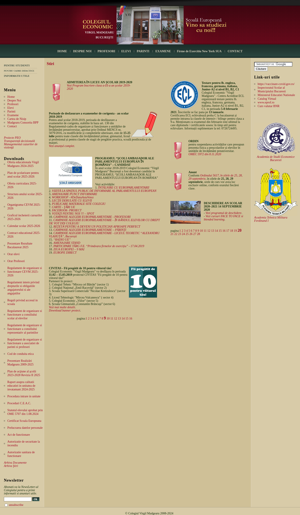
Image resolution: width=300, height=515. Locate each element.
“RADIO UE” (62, 239)
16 (130, 318)
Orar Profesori (16, 261)
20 (239, 230)
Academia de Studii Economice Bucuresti (276, 158)
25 (187, 234)
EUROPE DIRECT (65, 252)
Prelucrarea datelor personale (25, 427)
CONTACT (235, 51)
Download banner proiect (64, 310)
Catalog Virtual (267, 98)
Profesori (12, 104)
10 (108, 318)
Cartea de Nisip (16, 119)
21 (171, 234)
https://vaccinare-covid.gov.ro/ (276, 84)
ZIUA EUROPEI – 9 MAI (68, 249)
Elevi (10, 107)
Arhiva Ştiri (11, 466)
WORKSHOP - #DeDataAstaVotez (73, 197)
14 (123, 318)
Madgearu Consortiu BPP (23, 122)
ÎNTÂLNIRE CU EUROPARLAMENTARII (123, 187)
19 (235, 230)
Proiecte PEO (12, 137)
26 (191, 234)
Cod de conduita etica (20, 353)
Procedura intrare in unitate (23, 396)
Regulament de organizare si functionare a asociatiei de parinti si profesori (24, 343)
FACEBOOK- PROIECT (67, 210)
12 (115, 318)
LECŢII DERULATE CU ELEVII (72, 200)
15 (126, 318)
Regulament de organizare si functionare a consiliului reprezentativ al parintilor (24, 329)
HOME (62, 51)
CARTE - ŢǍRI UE (63, 207)
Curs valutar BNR (268, 106)
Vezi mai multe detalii (62, 307)
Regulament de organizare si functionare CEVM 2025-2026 (24, 271)
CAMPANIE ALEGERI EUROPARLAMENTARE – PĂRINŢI (89, 229)
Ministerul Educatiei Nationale (276, 95)
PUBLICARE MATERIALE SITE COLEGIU (79, 203)
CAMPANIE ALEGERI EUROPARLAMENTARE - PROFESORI (92, 216)
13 (119, 318)
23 (179, 234)
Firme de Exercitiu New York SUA (199, 51)
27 (194, 234)
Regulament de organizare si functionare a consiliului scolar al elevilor (24, 314)
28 (198, 234)
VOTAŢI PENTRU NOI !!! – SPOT (73, 213)
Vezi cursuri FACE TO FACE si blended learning (223, 218)
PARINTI (143, 51)
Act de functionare (18, 434)
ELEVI (126, 51)
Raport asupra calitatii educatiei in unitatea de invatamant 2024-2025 (21, 385)
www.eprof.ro (266, 102)
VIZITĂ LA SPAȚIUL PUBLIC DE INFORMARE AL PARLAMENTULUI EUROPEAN (104, 190)
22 (175, 234)
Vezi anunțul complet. (62, 146)
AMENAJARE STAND (66, 242)
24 (183, 234)
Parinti (11, 111)
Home (11, 96)
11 (111, 318)
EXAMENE (163, 51)
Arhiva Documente (15, 462)
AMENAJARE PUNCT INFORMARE (74, 194)
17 (227, 230)
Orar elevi (13, 254)
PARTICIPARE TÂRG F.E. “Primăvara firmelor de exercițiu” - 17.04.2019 (98, 246)
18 (231, 230)
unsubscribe (16, 505)
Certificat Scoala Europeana (24, 420)
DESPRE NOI (82, 51)
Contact (12, 126)
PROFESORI (106, 51)
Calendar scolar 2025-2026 (23, 226)
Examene (13, 115)
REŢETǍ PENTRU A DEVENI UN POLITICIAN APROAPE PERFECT (96, 226)
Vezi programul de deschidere (223, 213)
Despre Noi (14, 100)
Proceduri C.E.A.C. (19, 403)
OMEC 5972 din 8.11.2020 (204, 154)
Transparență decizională (19, 141)
